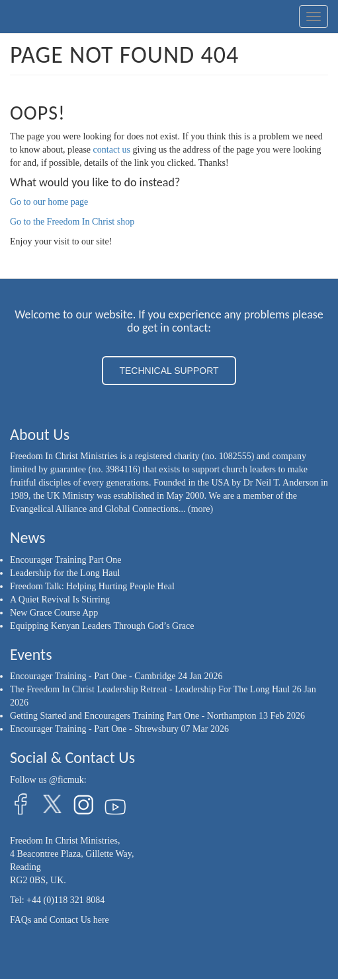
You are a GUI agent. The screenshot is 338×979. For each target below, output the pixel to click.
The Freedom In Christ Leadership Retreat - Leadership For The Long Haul (150, 689)
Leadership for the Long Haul (65, 573)
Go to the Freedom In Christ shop (72, 222)
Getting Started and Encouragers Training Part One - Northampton (133, 716)
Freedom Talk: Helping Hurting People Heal (92, 586)
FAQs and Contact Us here (59, 920)
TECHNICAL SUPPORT (168, 370)
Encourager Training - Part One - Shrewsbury (94, 729)
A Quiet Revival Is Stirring (60, 599)
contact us (111, 150)
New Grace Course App (54, 613)
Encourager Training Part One (65, 560)
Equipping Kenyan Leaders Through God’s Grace (102, 626)
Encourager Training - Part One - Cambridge (92, 676)
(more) (200, 509)
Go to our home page (49, 202)
